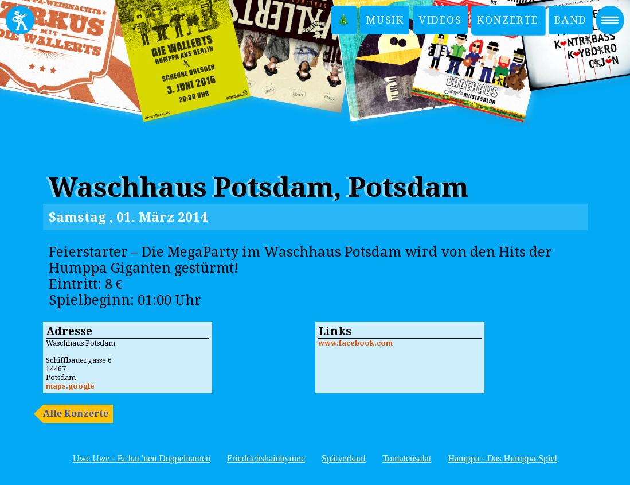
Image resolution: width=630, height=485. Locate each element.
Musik (385, 20)
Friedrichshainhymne (266, 458)
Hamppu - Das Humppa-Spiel (502, 458)
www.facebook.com (355, 343)
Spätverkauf (344, 458)
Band (570, 20)
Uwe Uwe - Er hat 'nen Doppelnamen (141, 458)
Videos (440, 20)
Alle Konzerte (75, 413)
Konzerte (508, 20)
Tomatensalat (406, 458)
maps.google (70, 386)
